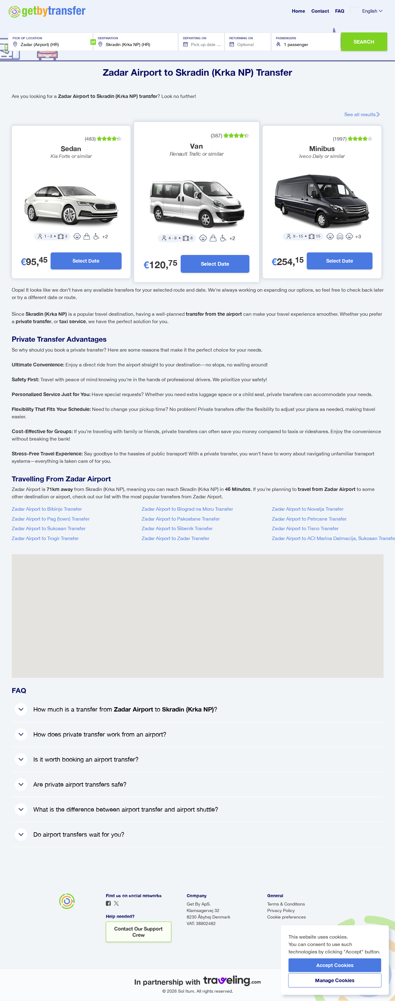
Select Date (86, 261)
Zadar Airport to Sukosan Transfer (48, 528)
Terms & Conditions (286, 904)
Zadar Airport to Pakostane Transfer (181, 519)
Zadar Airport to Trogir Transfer (45, 538)
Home (298, 11)
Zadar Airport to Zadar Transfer (175, 538)
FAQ (339, 11)
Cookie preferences (286, 917)
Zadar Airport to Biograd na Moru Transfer (187, 509)
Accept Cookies (335, 965)
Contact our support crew (138, 932)
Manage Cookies (335, 980)
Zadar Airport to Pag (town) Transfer (50, 519)
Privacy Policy (281, 910)
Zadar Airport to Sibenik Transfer (177, 528)
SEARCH (364, 41)
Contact (320, 11)
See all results (362, 114)
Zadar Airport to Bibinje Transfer (47, 509)
